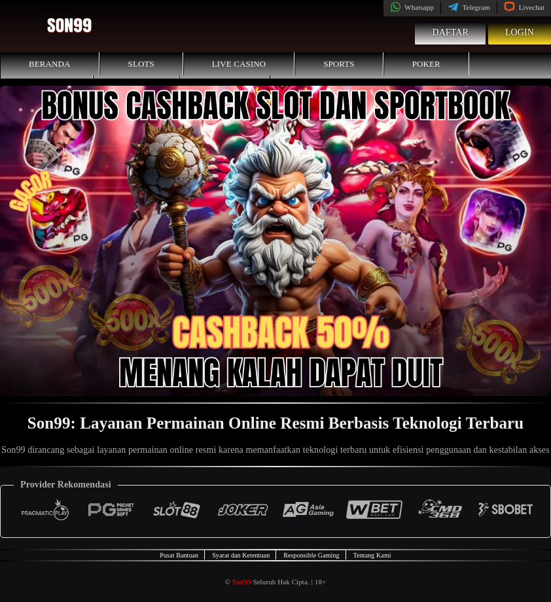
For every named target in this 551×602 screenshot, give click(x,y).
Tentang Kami (372, 555)
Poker (426, 64)
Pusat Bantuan (179, 555)
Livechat (524, 7)
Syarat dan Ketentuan (241, 555)
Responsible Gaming (311, 555)
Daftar (450, 32)
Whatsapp (412, 7)
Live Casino (239, 64)
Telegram (469, 7)
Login (519, 32)
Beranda (50, 64)
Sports (339, 64)
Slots (141, 64)
